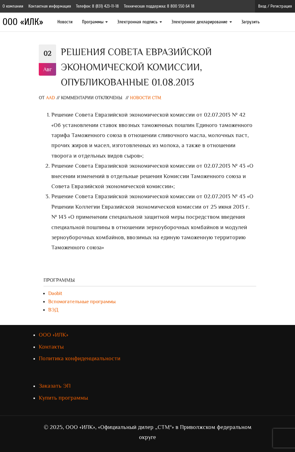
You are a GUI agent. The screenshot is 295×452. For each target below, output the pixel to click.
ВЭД (53, 310)
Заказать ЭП (55, 386)
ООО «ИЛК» (23, 21)
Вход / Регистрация (275, 6)
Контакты (51, 347)
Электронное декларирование (201, 22)
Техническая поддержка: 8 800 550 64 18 (159, 6)
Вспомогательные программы (82, 301)
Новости (64, 22)
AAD (50, 98)
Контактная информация (49, 6)
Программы (95, 22)
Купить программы (63, 398)
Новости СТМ (145, 98)
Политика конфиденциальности (79, 358)
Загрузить (250, 22)
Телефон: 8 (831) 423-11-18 (97, 6)
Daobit (55, 293)
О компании (13, 6)
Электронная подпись (139, 22)
